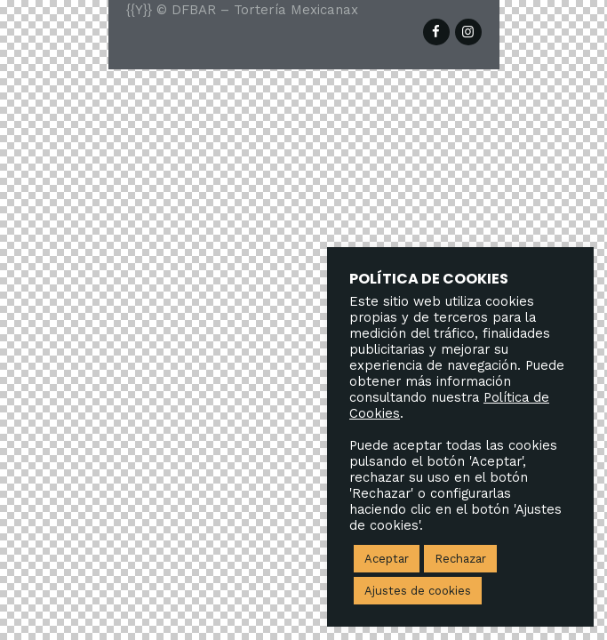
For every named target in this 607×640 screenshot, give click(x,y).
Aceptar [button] (386, 558)
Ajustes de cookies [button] (417, 590)
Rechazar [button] (460, 558)
